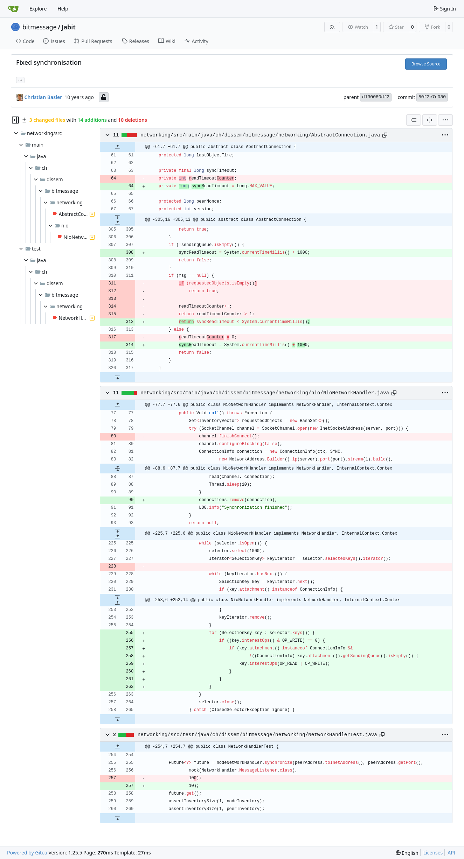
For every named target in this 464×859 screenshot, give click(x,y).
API (451, 852)
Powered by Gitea (27, 852)
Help (62, 8)
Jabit (69, 26)
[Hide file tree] (15, 120)
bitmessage (39, 26)
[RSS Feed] (332, 27)
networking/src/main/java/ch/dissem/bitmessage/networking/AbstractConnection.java (260, 135)
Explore (38, 8)
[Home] (13, 8)
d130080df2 (375, 97)
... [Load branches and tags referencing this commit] (20, 79)
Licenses (433, 852)
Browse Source (426, 64)
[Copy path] (385, 135)
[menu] (445, 120)
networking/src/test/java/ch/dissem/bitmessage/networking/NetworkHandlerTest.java (257, 735)
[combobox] (413, 120)
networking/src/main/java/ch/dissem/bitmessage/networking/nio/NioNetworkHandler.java (264, 393)
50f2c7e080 (432, 97)
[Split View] (429, 120)
